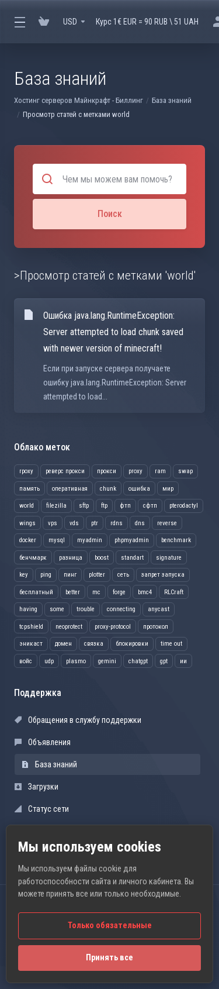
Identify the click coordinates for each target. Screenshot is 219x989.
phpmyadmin (131, 540)
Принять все (109, 958)
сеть (123, 574)
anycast (158, 609)
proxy (135, 471)
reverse (167, 523)
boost (102, 557)
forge (119, 592)
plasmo (76, 661)
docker (27, 540)
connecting (121, 609)
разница (70, 557)
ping (45, 574)
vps (52, 523)
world (26, 505)
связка (93, 643)
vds (74, 523)
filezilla (56, 505)
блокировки (132, 643)
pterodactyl (183, 505)
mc (96, 592)
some (57, 609)
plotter (97, 574)
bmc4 (145, 592)
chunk (108, 488)
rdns (116, 523)
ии (183, 661)
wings (27, 523)
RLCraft (173, 592)
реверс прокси (65, 471)
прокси (106, 471)
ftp (104, 505)
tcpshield (31, 626)
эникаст (31, 643)
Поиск (110, 213)
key (23, 574)
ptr (94, 523)
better (72, 592)
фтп (125, 505)
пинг (70, 574)
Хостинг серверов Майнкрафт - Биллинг (78, 100)
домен (63, 643)
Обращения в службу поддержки (78, 720)
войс (25, 661)
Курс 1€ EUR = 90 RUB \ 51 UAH (147, 21)
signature (169, 557)
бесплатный (36, 592)
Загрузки (36, 786)
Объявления (43, 742)
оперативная (70, 488)
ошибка (139, 488)
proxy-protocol (113, 626)
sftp (84, 505)
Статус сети (42, 809)
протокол (155, 626)
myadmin (89, 540)
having (28, 609)
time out (171, 643)
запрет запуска (163, 574)
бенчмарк (33, 557)
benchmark (176, 540)
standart (132, 557)
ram (160, 471)
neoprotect (68, 626)
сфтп (150, 505)
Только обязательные (110, 926)
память (29, 488)
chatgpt (138, 661)
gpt (164, 661)
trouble (86, 609)
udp (49, 661)
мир (167, 488)
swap (185, 471)
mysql (56, 540)
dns (140, 523)
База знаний (172, 100)
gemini (107, 661)
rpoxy (26, 471)
